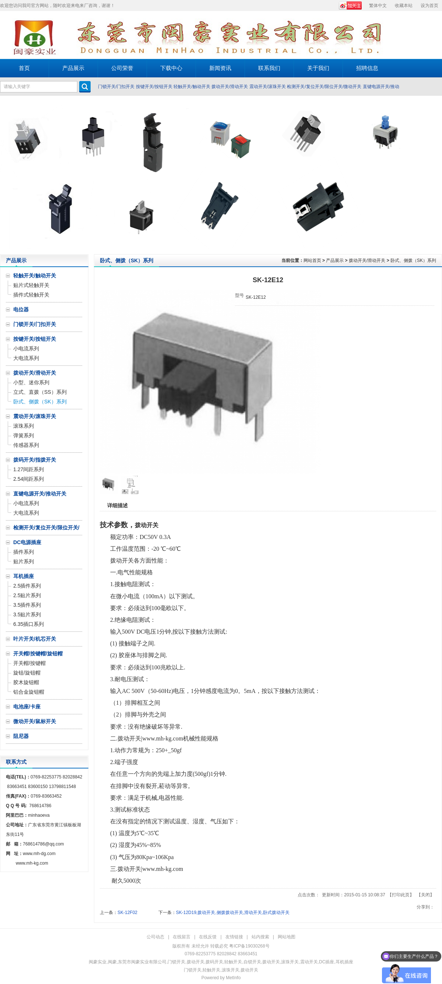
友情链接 (234, 936)
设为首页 (429, 5)
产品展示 (335, 260)
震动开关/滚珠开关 (267, 86)
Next (434, 175)
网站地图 (286, 936)
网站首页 (312, 260)
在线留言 (181, 936)
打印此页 (401, 894)
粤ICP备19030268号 (249, 946)
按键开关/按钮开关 (154, 86)
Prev (7, 175)
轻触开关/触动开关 (191, 86)
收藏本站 (404, 5)
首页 (24, 68)
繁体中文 (378, 5)
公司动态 (155, 936)
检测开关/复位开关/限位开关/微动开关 (324, 86)
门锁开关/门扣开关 (116, 86)
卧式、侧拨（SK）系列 (413, 260)
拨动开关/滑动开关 (229, 86)
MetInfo (233, 977)
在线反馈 (208, 936)
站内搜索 (260, 936)
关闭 (425, 894)
